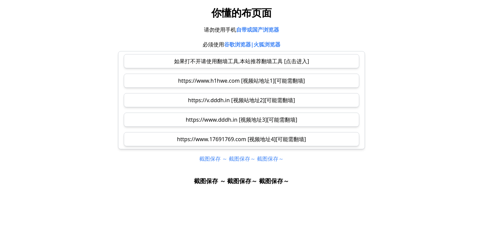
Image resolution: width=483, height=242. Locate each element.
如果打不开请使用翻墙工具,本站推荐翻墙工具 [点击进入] (241, 61)
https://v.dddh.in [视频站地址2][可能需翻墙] (241, 100)
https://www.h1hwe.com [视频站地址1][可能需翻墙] (241, 80)
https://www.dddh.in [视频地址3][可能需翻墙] (242, 119)
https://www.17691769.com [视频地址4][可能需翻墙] (241, 139)
